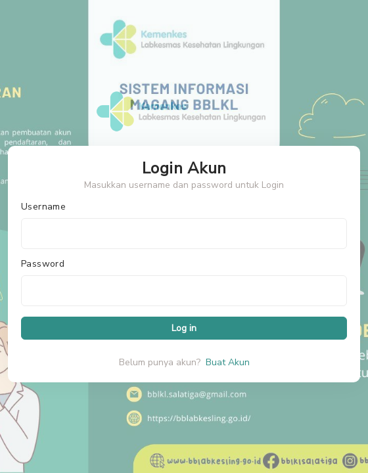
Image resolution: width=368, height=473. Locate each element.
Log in (184, 328)
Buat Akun (228, 362)
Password (42, 264)
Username (43, 206)
